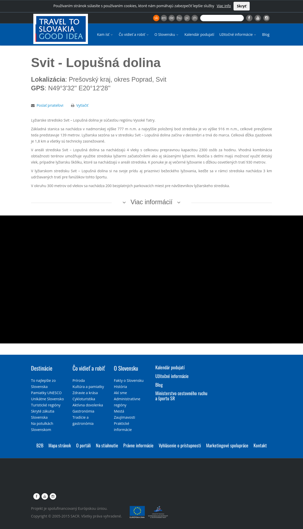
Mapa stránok (59, 445)
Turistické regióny (45, 405)
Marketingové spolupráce (227, 445)
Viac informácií (151, 202)
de (171, 17)
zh (195, 17)
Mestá (119, 411)
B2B (39, 445)
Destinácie (41, 368)
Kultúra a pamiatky (88, 386)
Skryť (241, 6)
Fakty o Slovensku (129, 380)
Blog (265, 34)
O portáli (83, 445)
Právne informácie (138, 445)
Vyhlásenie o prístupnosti (180, 445)
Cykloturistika (84, 398)
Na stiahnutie (107, 445)
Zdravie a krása (85, 392)
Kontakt (260, 445)
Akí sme (120, 392)
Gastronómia (83, 411)
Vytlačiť (82, 105)
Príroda (79, 380)
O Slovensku (167, 34)
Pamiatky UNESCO (46, 392)
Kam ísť (105, 34)
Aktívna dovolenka (88, 405)
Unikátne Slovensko (47, 398)
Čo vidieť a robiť (134, 34)
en (164, 17)
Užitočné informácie (238, 34)
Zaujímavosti (124, 417)
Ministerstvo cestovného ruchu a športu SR (181, 396)
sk (156, 17)
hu (179, 17)
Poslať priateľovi (50, 105)
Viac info (224, 5)
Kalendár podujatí (199, 34)
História (120, 386)
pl (186, 17)
